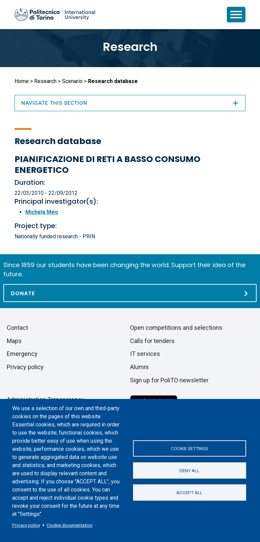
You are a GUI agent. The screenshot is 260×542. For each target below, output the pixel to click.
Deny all (189, 470)
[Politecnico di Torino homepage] (55, 14)
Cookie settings (189, 448)
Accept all (189, 492)
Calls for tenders (152, 340)
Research (130, 47)
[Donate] (130, 293)
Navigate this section (130, 103)
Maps (14, 340)
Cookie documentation (69, 525)
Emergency (22, 353)
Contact (17, 327)
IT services (145, 353)
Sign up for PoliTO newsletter (169, 380)
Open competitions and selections (176, 327)
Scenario (72, 81)
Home (22, 81)
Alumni (139, 366)
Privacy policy (26, 525)
